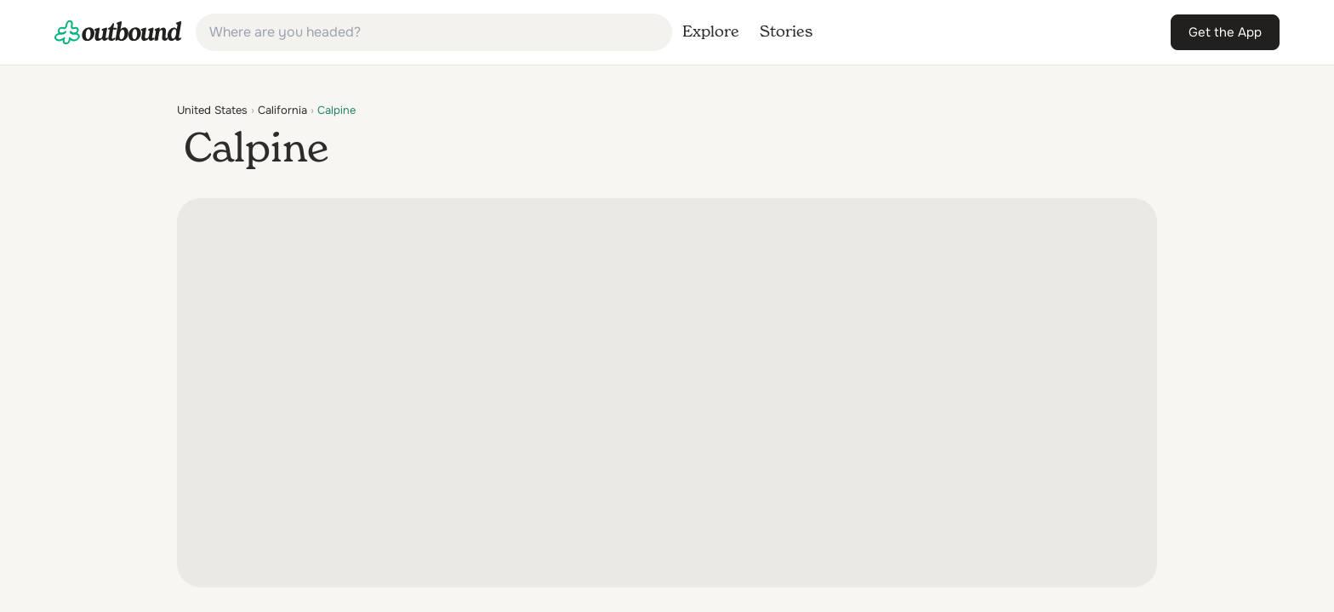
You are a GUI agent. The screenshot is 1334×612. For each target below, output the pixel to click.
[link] (118, 32)
